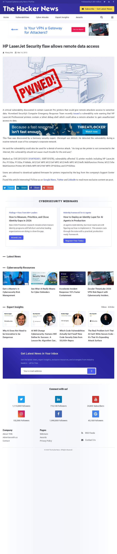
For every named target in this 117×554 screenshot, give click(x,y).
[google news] (96, 416)
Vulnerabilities (22, 17)
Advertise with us (10, 437)
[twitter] (21, 403)
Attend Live (16, 237)
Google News (49, 180)
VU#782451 (35, 159)
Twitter (60, 180)
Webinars (44, 434)
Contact (6, 441)
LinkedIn (72, 180)
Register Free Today (74, 241)
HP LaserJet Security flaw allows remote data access (51, 46)
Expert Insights (62, 17)
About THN (7, 434)
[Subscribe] (91, 371)
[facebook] (58, 417)
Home (6, 17)
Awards (79, 17)
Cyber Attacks (42, 17)
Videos (104, 307)
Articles (111, 307)
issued (76, 113)
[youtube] (96, 403)
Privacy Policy (46, 441)
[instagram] (21, 417)
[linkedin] (58, 403)
